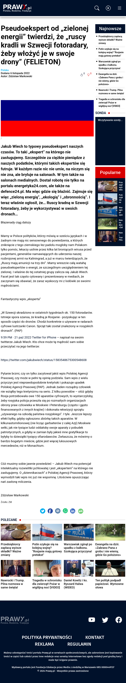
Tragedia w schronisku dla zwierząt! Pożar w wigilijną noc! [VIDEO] (112, 102)
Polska (5, 70)
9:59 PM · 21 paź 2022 (16, 337)
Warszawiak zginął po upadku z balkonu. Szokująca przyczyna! (110, 65)
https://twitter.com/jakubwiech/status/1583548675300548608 (44, 360)
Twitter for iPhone (44, 337)
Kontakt (94, 637)
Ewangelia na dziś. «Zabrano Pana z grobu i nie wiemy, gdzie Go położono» (111, 79)
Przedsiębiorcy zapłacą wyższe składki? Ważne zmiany (110, 39)
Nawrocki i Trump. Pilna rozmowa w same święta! (111, 92)
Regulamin (79, 644)
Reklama (44, 644)
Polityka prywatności (47, 637)
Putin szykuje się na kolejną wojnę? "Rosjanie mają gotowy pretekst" (111, 52)
